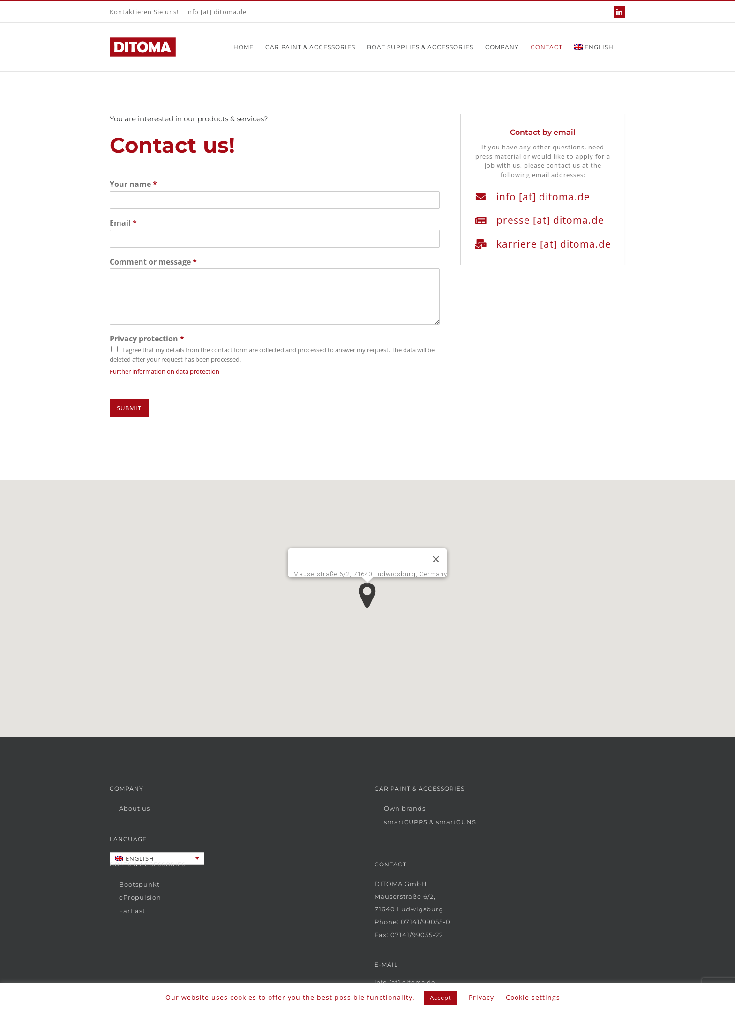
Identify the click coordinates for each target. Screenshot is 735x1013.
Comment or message (153, 262)
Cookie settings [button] (533, 997)
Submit (129, 408)
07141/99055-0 (425, 921)
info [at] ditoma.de (216, 11)
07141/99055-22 (416, 935)
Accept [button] (440, 997)
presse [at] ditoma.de (552, 220)
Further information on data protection (164, 371)
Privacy (481, 997)
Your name (133, 184)
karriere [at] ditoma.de (555, 244)
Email (123, 223)
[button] (367, 595)
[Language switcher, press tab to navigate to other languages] (157, 858)
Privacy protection (147, 339)
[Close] (436, 559)
